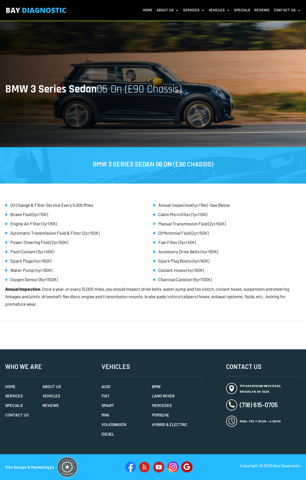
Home (147, 11)
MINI (105, 415)
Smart (108, 405)
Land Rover (163, 396)
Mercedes (162, 405)
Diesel (108, 434)
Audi (106, 386)
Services (191, 11)
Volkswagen (114, 424)
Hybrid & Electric (169, 424)
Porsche (160, 415)
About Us (165, 11)
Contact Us (285, 11)
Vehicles (217, 11)
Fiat (106, 396)
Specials (242, 11)
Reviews (262, 11)
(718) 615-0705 (259, 405)
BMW (156, 386)
